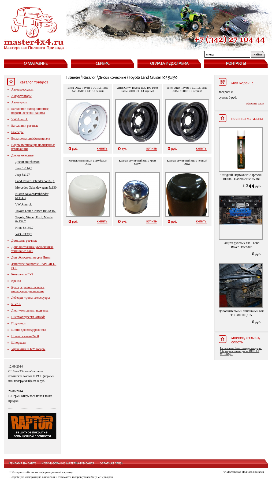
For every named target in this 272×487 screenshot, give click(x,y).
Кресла (16, 281)
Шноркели (18, 342)
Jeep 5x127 (22, 175)
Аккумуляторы (21, 96)
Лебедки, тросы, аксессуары (30, 297)
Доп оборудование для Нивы (30, 257)
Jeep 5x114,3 (23, 168)
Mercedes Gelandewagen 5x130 (36, 187)
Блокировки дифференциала (30, 138)
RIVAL (16, 304)
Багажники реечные (24, 126)
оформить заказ (255, 103)
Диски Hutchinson (27, 162)
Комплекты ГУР (22, 274)
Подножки (18, 323)
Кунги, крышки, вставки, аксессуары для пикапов (28, 289)
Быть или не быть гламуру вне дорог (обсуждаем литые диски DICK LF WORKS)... (241, 351)
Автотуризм (19, 102)
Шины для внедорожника (28, 330)
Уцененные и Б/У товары (28, 349)
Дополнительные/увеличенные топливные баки (32, 249)
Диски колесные (22, 155)
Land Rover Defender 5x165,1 (35, 181)
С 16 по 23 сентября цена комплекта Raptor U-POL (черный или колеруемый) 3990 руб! (31, 376)
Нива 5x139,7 (24, 228)
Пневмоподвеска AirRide (28, 317)
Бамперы (17, 132)
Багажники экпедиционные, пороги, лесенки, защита (30, 111)
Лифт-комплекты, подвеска (30, 310)
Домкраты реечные (24, 240)
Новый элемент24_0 (25, 336)
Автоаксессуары (22, 89)
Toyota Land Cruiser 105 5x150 (35, 211)
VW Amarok (19, 119)
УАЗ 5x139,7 (23, 234)
